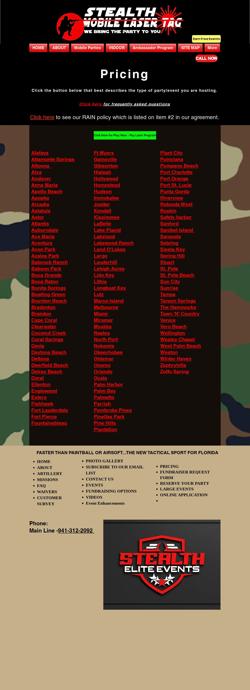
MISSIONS (47, 479)
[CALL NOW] (206, 58)
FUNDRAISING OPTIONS (111, 491)
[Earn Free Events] (206, 39)
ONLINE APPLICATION (184, 494)
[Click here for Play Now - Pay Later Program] (125, 135)
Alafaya (39, 153)
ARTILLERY (49, 473)
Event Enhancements (105, 503)
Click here (90, 104)
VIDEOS (94, 497)
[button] (87, 48)
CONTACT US (100, 479)
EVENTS (94, 485)
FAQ (41, 485)
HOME (44, 461)
